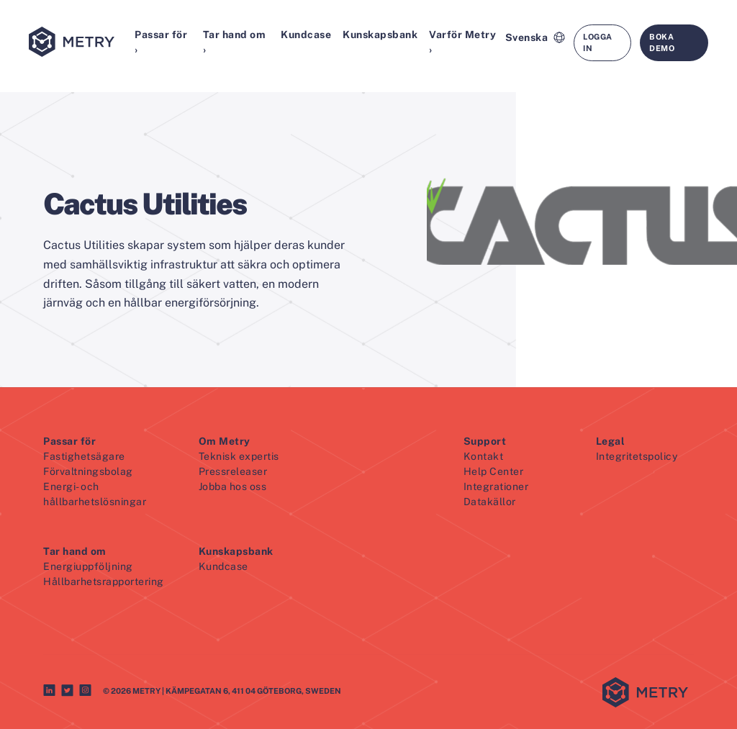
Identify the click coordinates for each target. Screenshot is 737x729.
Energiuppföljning (88, 566)
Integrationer (496, 486)
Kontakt (484, 456)
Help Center (494, 471)
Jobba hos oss (233, 486)
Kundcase (306, 34)
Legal (610, 441)
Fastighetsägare (84, 456)
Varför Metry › (462, 42)
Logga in (597, 42)
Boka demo (661, 42)
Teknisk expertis (239, 456)
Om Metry (224, 441)
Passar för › (161, 42)
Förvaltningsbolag (88, 471)
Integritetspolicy (637, 456)
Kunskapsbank (380, 34)
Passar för (69, 441)
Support (485, 441)
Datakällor (490, 501)
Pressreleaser (233, 471)
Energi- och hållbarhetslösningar (94, 494)
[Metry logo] (79, 43)
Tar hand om (75, 551)
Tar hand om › (234, 42)
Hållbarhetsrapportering (103, 581)
